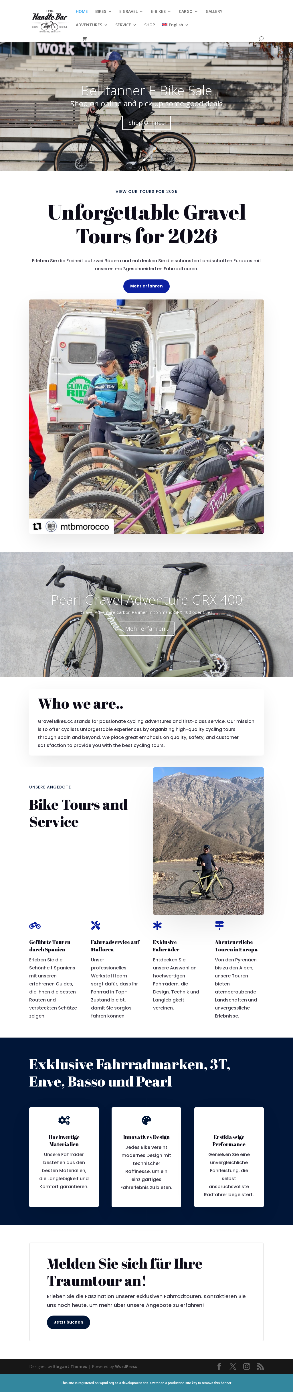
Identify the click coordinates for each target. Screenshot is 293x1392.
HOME (82, 11)
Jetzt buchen (68, 1322)
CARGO (186, 11)
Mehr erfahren (146, 286)
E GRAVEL (128, 11)
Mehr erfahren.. (146, 628)
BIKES (100, 11)
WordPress (126, 1366)
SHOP (149, 25)
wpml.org (107, 1383)
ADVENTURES (89, 25)
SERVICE (123, 25)
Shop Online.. (146, 123)
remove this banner (216, 1383)
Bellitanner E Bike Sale (146, 90)
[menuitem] (175, 29)
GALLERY (214, 11)
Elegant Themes (70, 1366)
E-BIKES (158, 11)
